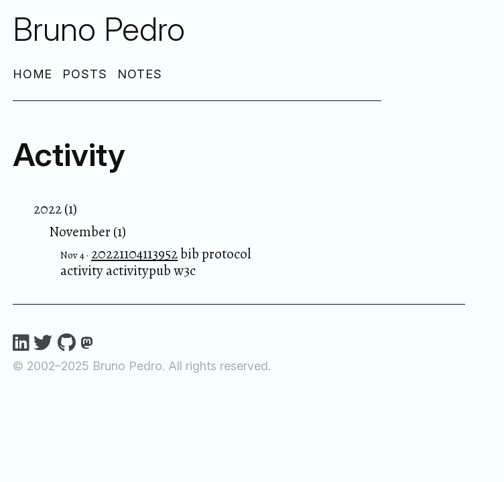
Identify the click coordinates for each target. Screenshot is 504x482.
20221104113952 (134, 253)
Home (33, 74)
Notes (139, 74)
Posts (84, 74)
